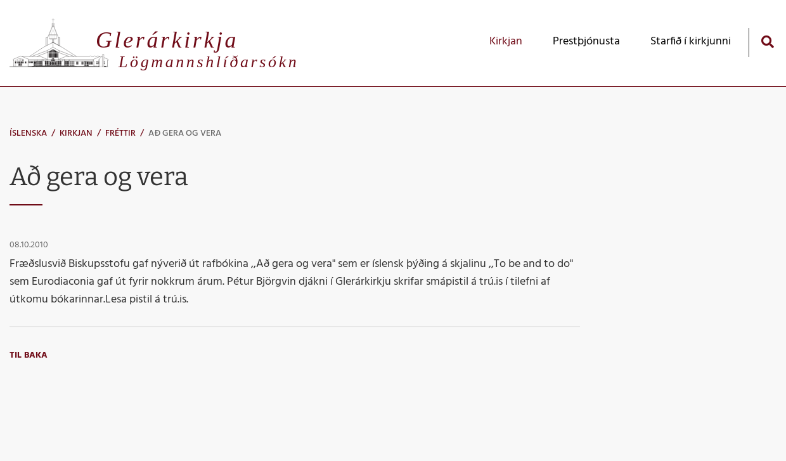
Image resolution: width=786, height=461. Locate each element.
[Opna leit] (767, 41)
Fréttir (120, 133)
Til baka (29, 355)
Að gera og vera (184, 133)
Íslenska (28, 133)
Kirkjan (76, 133)
